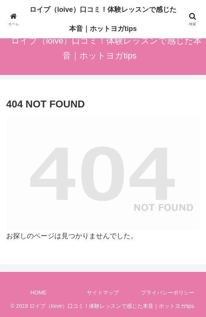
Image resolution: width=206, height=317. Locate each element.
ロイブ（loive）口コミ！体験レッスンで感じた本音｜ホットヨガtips (103, 19)
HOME (38, 292)
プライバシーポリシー (167, 292)
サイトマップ (103, 292)
